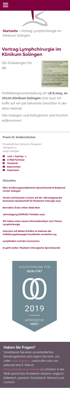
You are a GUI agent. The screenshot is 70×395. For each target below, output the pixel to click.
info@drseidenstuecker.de (22, 369)
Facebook (10, 163)
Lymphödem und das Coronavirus (21, 241)
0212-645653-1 (21, 360)
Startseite (10, 31)
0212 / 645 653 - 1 (14, 156)
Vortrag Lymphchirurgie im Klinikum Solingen (31, 51)
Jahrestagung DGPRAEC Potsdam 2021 (24, 214)
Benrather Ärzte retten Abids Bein (21, 207)
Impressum (11, 170)
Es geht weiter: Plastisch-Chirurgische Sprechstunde (31, 247)
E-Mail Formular (14, 159)
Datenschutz (12, 166)
